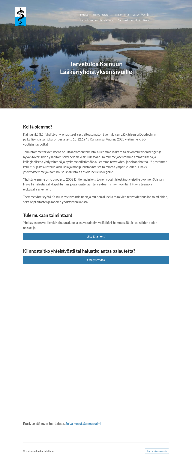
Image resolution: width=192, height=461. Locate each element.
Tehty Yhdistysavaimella (157, 451)
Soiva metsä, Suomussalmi (83, 424)
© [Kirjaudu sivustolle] (24, 451)
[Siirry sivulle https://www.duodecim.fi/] (59, 389)
